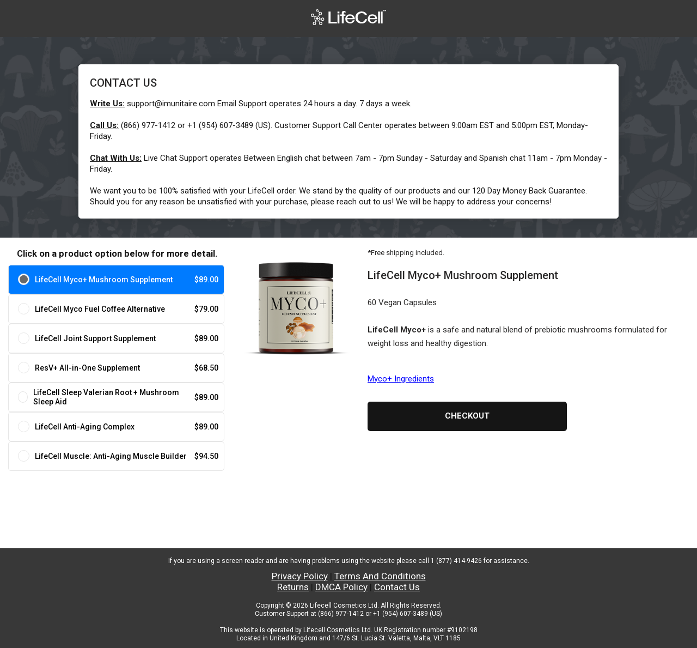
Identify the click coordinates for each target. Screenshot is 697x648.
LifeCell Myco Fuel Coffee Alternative (100, 309)
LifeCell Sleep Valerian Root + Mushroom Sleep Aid (106, 397)
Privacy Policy (300, 576)
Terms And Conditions (380, 576)
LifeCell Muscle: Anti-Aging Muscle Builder (111, 456)
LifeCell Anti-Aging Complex (84, 426)
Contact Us (397, 587)
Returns (293, 587)
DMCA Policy (341, 587)
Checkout (467, 416)
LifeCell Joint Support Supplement (95, 338)
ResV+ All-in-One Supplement (87, 368)
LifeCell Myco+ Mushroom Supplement (104, 279)
